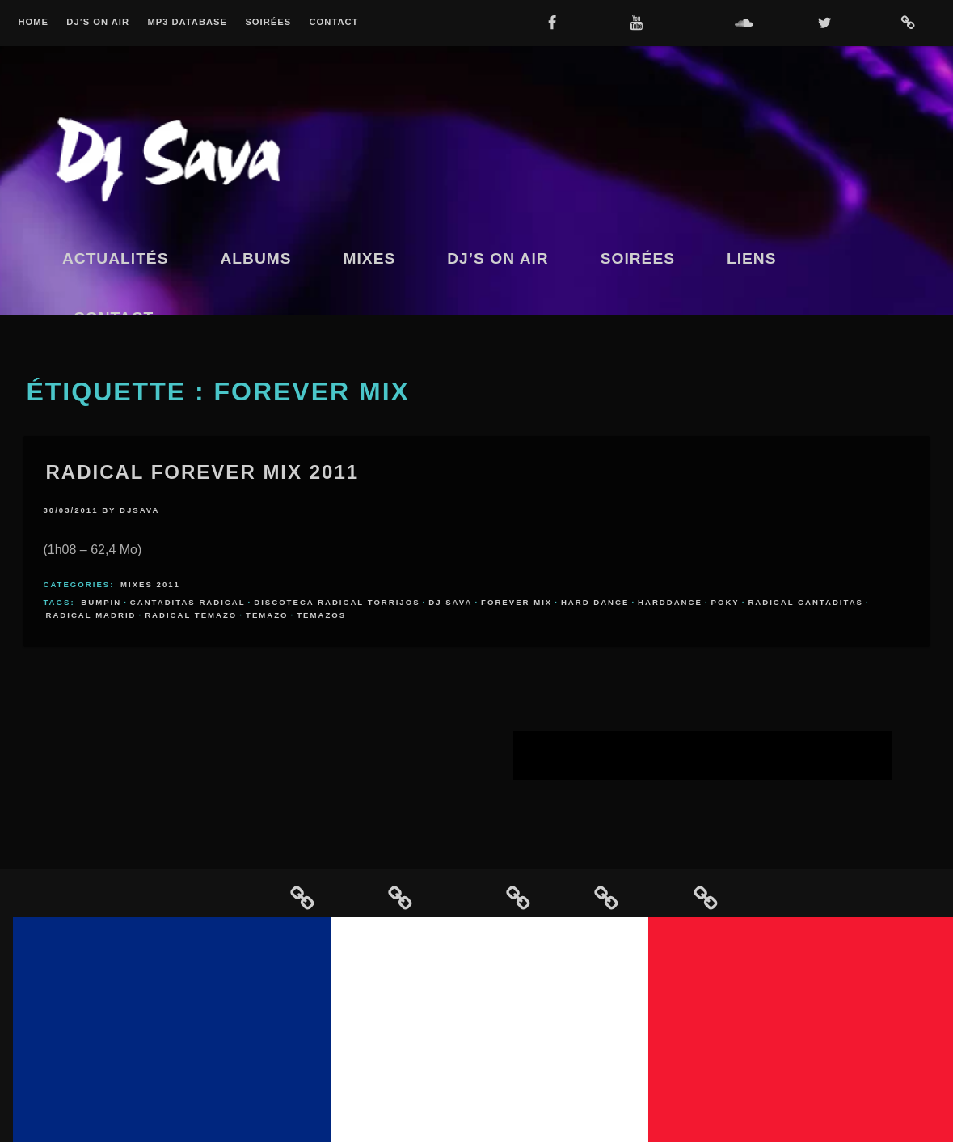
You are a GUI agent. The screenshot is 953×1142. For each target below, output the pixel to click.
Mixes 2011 (150, 584)
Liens (752, 258)
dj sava (450, 602)
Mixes (370, 258)
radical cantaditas (805, 602)
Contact (334, 22)
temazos (321, 615)
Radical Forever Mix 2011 (202, 472)
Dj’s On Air (97, 22)
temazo (267, 615)
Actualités (115, 258)
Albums (255, 258)
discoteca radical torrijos (337, 602)
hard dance (595, 602)
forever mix (516, 602)
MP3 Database (187, 22)
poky (725, 602)
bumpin (101, 602)
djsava (140, 509)
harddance (670, 602)
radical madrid (90, 615)
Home (33, 22)
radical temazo (191, 615)
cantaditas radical (188, 602)
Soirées (268, 22)
